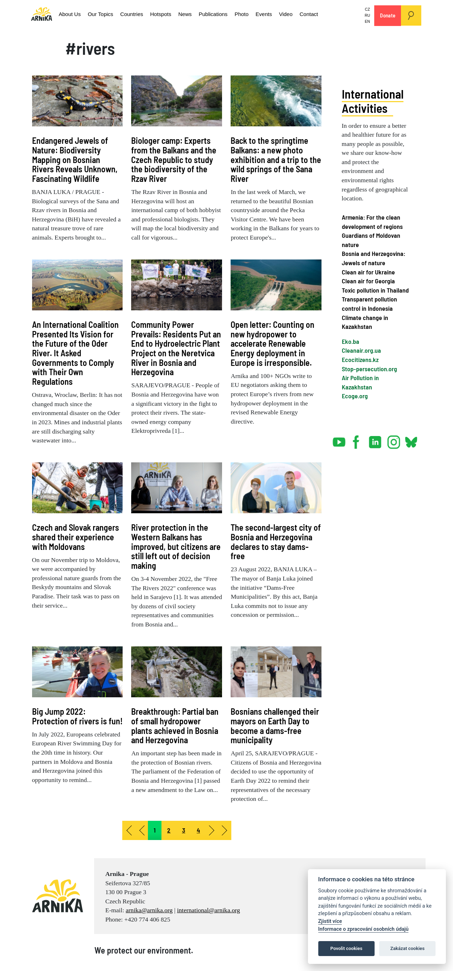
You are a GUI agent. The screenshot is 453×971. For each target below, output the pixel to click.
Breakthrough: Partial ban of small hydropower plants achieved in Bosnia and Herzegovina (174, 725)
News (173, 14)
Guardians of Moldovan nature (371, 239)
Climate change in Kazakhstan (365, 322)
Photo (224, 14)
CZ (368, 9)
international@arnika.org (208, 910)
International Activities (372, 100)
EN (368, 21)
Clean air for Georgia (368, 281)
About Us (68, 14)
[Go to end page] (224, 830)
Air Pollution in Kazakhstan (360, 382)
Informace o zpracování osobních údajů (363, 929)
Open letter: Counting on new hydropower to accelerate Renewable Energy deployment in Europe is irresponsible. (272, 343)
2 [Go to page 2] (168, 830)
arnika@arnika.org (149, 910)
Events (245, 14)
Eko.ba (350, 341)
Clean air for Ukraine (368, 272)
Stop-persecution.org (369, 369)
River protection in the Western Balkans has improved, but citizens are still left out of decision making (176, 546)
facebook (357, 439)
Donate (387, 15)
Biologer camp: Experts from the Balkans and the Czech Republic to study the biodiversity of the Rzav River (173, 159)
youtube (339, 439)
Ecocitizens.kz (360, 359)
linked (376, 439)
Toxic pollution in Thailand (375, 290)
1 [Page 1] (155, 830)
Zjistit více (330, 921)
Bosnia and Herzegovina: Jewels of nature (373, 258)
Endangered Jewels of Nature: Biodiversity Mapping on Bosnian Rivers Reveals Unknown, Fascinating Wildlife (75, 159)
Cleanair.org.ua (361, 350)
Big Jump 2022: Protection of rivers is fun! (77, 716)
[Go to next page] (212, 830)
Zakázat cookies (407, 948)
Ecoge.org (355, 396)
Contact (286, 14)
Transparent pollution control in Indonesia (369, 303)
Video (265, 14)
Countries (123, 14)
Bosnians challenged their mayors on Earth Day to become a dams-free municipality (275, 725)
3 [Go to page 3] (183, 830)
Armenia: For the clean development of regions (372, 221)
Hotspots (150, 14)
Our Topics (95, 14)
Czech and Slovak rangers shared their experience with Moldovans (75, 536)
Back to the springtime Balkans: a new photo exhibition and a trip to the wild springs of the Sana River (276, 159)
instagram (394, 439)
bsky (411, 439)
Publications (198, 14)
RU (368, 15)
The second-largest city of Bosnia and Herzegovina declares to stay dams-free (276, 541)
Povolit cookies (346, 948)
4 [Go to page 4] (198, 830)
